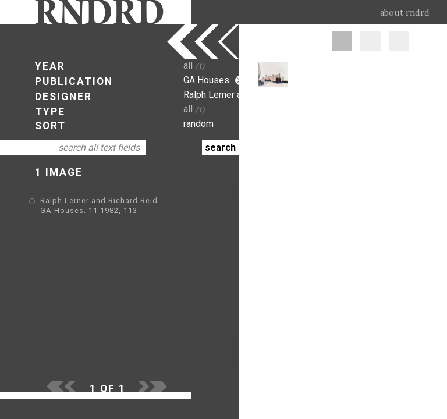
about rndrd (405, 13)
